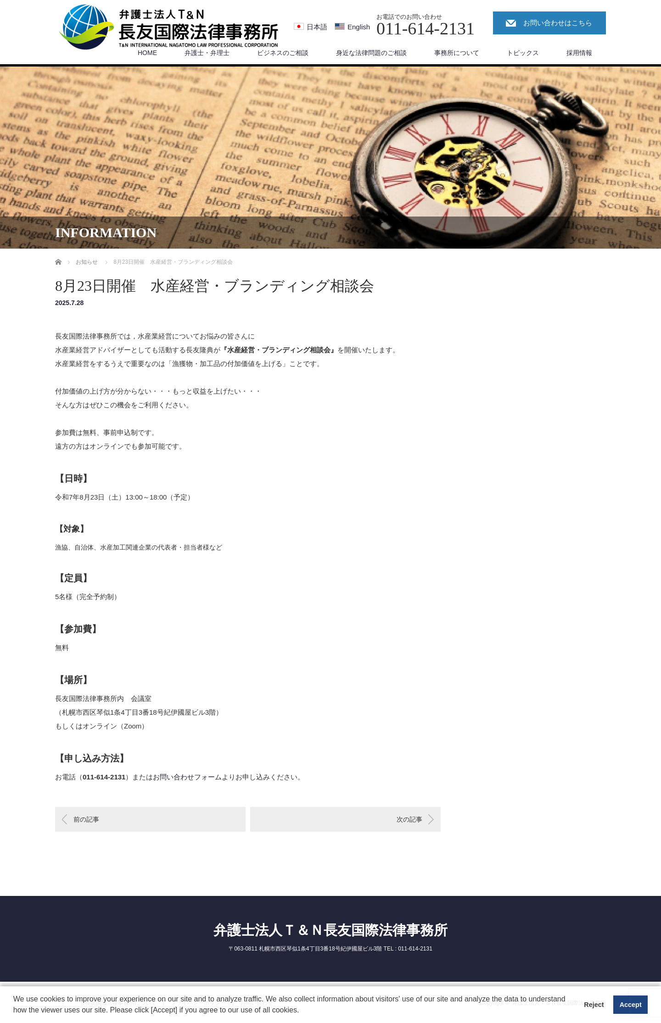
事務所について (456, 52)
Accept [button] (631, 1004)
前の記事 (86, 819)
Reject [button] (594, 1004)
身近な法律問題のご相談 (371, 52)
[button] (302, 1011)
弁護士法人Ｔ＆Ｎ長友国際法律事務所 (330, 930)
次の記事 (409, 819)
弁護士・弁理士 (207, 52)
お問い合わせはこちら (557, 23)
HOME (147, 52)
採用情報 (579, 52)
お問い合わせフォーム (187, 777)
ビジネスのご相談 (282, 52)
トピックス (523, 52)
